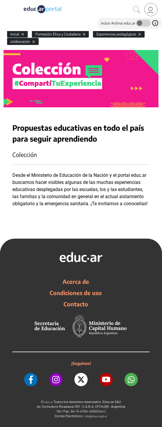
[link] (151, 9)
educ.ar (48, 402)
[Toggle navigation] (5, 3)
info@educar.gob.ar (95, 416)
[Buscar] (136, 9)
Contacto (75, 304)
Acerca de (76, 281)
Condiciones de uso (76, 292)
